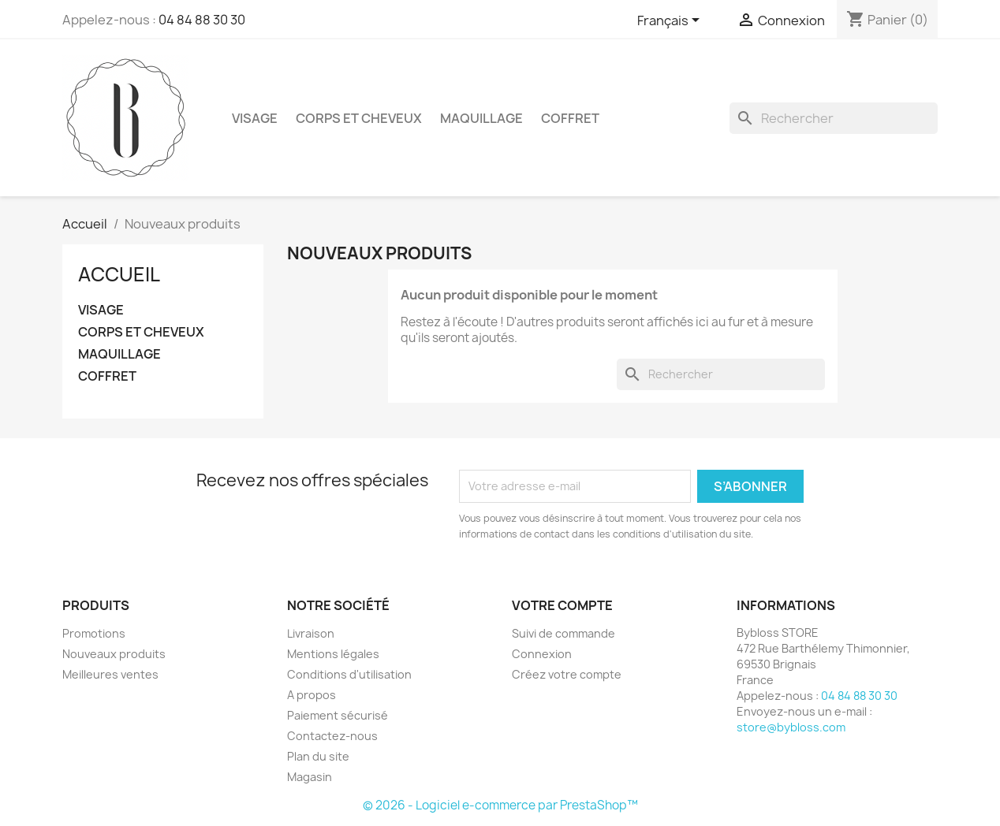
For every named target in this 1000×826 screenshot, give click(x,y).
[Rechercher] (833, 118)
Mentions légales (333, 653)
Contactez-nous (332, 735)
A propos (311, 694)
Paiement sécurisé (337, 715)
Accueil (119, 274)
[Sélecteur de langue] (671, 21)
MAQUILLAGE (481, 118)
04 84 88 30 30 (202, 19)
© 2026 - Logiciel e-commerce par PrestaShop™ (500, 805)
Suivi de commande (563, 633)
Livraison (310, 633)
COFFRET (570, 118)
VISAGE (255, 118)
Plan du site (318, 756)
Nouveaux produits (114, 653)
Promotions (93, 633)
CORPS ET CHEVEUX (359, 118)
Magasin (309, 776)
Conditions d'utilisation (349, 674)
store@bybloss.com (791, 727)
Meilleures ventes (110, 674)
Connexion (542, 653)
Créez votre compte (566, 674)
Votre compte (562, 605)
